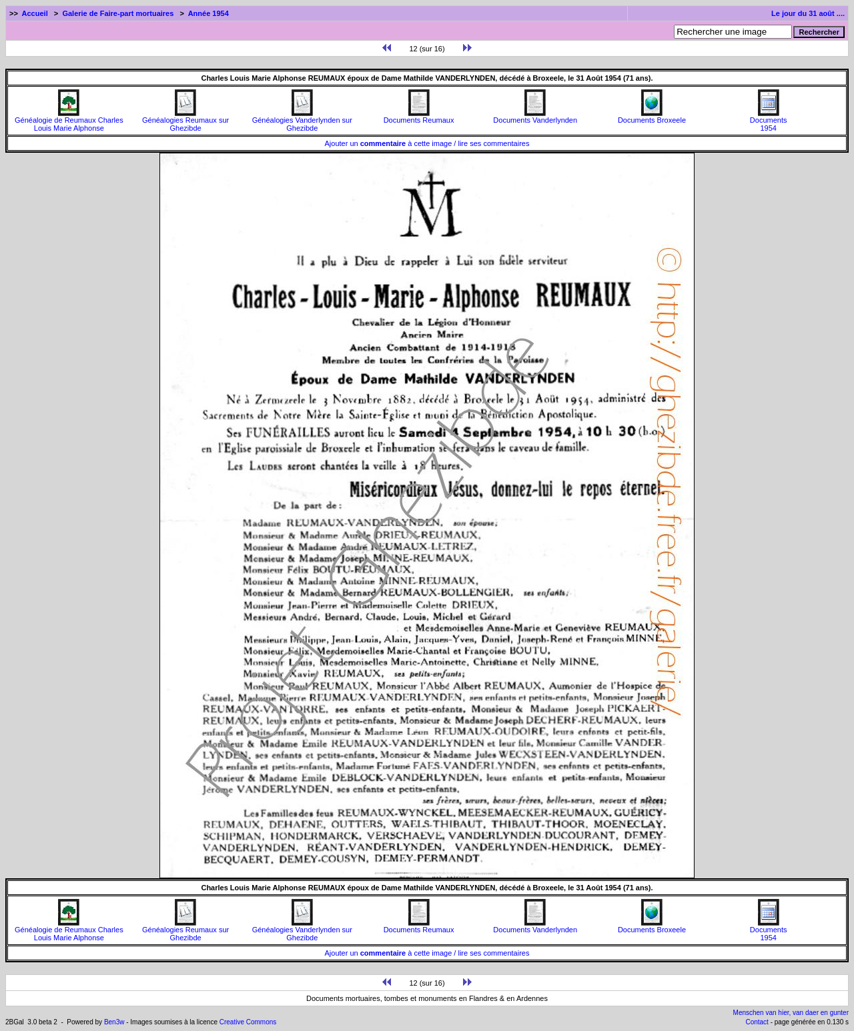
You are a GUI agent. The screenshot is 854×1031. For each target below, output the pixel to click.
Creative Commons (248, 1022)
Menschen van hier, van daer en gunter (791, 1012)
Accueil (35, 13)
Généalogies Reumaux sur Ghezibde (185, 120)
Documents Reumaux (419, 116)
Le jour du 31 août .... (808, 13)
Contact (756, 1022)
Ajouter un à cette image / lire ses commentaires (427, 143)
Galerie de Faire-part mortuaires (117, 13)
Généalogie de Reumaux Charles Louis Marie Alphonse (69, 120)
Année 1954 (208, 13)
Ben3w (114, 1022)
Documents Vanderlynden (535, 116)
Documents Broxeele (652, 116)
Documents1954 (768, 120)
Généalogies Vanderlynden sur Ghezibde (302, 120)
